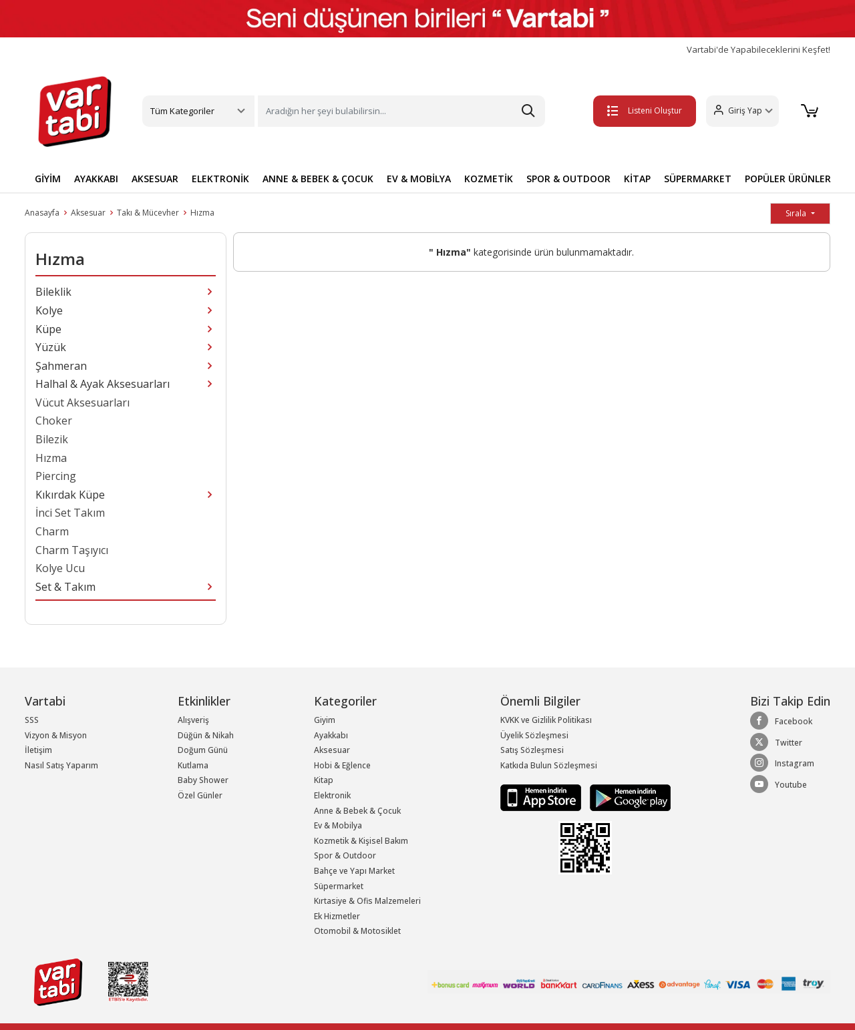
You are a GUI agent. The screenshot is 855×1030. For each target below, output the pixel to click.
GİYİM (48, 178)
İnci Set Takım (70, 512)
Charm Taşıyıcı (71, 550)
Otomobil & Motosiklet (357, 931)
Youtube (778, 784)
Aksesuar (88, 212)
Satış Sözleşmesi (532, 750)
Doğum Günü (203, 750)
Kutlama (193, 765)
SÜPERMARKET (697, 178)
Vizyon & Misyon (56, 735)
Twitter (776, 742)
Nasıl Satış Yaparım (61, 765)
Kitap (323, 780)
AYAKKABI (96, 178)
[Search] (401, 111)
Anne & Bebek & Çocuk (357, 810)
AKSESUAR (155, 178)
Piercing (55, 476)
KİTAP (637, 178)
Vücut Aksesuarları (82, 402)
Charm (52, 531)
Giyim (324, 720)
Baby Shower (203, 780)
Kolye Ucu (60, 568)
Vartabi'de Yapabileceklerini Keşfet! (758, 49)
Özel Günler (200, 795)
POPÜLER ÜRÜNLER (788, 178)
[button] (738, 111)
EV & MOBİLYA (419, 178)
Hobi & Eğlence (342, 765)
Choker (53, 420)
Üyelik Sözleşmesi (534, 735)
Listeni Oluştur (640, 110)
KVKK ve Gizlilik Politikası (546, 720)
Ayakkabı (331, 735)
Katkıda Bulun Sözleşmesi (548, 765)
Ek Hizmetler (337, 916)
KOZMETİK (488, 178)
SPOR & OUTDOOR (568, 178)
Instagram (782, 763)
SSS (32, 720)
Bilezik (51, 439)
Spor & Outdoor (345, 855)
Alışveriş (193, 720)
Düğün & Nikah (206, 735)
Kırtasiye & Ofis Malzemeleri (367, 901)
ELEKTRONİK (220, 178)
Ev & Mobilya (338, 825)
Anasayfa (42, 212)
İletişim (38, 750)
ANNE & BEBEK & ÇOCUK (318, 178)
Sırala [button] (797, 213)
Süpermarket (338, 886)
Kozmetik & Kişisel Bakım (361, 840)
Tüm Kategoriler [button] (182, 111)
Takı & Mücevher (148, 212)
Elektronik (332, 795)
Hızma (202, 212)
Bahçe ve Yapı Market (354, 870)
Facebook (781, 721)
